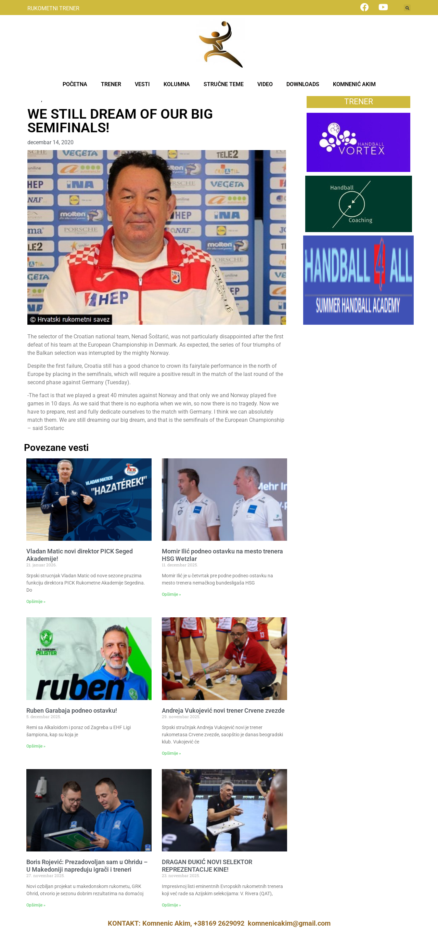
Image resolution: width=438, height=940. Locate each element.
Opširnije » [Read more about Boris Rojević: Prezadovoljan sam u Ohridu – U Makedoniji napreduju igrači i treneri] (36, 905)
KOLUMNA (177, 84)
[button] (407, 7)
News (34, 99)
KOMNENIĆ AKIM (354, 84)
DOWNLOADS (302, 84)
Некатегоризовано (67, 99)
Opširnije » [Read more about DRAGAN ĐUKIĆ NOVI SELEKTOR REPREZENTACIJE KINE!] (171, 905)
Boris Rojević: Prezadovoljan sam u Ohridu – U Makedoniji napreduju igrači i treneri (86, 865)
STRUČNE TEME (224, 84)
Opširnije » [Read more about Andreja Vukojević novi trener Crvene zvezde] (171, 753)
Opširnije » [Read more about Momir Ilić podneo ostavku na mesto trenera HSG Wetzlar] (171, 594)
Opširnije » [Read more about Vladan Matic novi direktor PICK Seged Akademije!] (36, 601)
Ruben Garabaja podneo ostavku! (71, 710)
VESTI (142, 84)
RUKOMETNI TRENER (53, 8)
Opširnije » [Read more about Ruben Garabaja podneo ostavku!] (36, 746)
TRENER (111, 84)
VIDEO (265, 84)
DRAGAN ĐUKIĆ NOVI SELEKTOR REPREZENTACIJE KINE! (207, 865)
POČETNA (75, 84)
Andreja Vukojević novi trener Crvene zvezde (223, 710)
